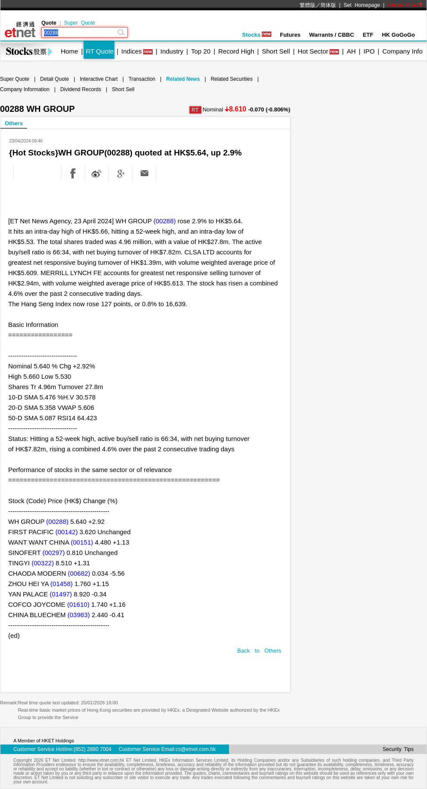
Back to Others (259, 650)
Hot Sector (313, 51)
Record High (236, 51)
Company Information (25, 89)
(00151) (82, 542)
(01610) (78, 604)
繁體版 (307, 5)
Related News (183, 79)
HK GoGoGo (398, 35)
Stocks (256, 35)
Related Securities (231, 79)
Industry (171, 51)
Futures (290, 35)
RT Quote (99, 51)
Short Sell (276, 51)
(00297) (53, 552)
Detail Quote (54, 79)
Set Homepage (362, 5)
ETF (368, 35)
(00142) (66, 532)
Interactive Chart (99, 79)
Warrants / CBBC (331, 35)
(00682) (79, 573)
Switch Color (405, 5)
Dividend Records (80, 89)
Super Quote (79, 23)
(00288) (165, 221)
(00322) (42, 563)
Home (69, 51)
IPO (369, 51)
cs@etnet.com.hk (196, 749)
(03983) (79, 614)
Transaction (142, 79)
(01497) (61, 594)
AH (351, 51)
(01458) (61, 583)
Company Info (402, 51)
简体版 (328, 5)
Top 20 (200, 51)
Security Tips (398, 749)
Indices (131, 51)
